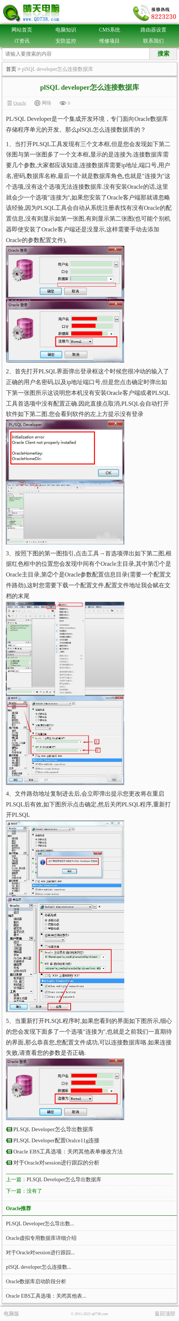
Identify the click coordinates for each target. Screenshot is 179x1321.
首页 (11, 69)
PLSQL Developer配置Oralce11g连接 (56, 1140)
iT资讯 (21, 41)
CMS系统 (110, 30)
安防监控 (65, 41)
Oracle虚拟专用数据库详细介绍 (41, 1238)
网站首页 (21, 30)
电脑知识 (65, 30)
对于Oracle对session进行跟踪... (40, 1252)
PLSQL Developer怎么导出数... (40, 1223)
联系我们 (153, 41)
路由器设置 (153, 30)
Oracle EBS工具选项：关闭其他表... (46, 1296)
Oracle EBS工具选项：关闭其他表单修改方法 (68, 1152)
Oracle (19, 103)
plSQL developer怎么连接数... (38, 1267)
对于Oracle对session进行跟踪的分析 (56, 1163)
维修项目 (109, 41)
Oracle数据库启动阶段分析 (36, 1281)
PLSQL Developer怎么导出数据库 (53, 1129)
